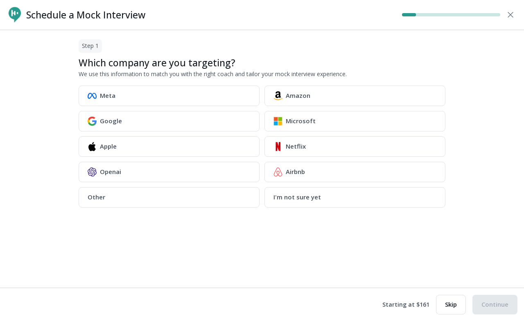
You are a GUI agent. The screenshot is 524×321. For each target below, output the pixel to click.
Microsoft (294, 121)
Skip (451, 304)
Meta (101, 95)
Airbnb (289, 171)
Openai (104, 171)
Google (105, 121)
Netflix (289, 146)
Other (96, 197)
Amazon (291, 95)
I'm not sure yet (297, 197)
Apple (102, 146)
